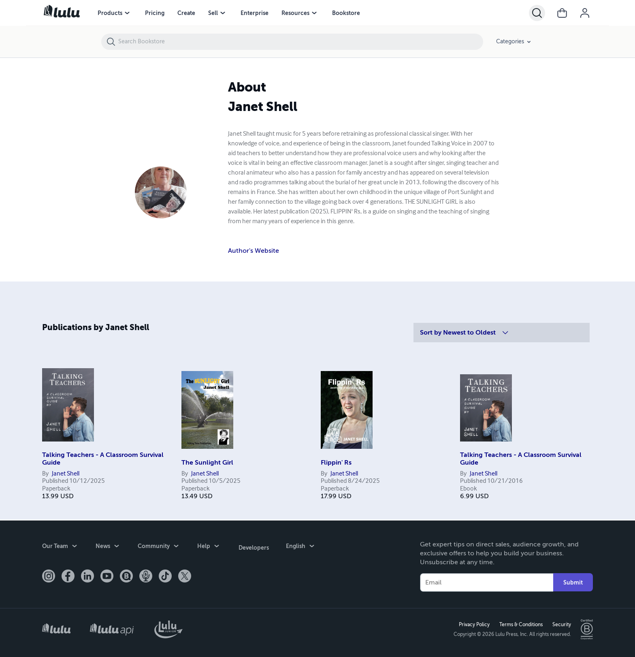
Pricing (154, 13)
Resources (295, 13)
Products (110, 13)
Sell (213, 13)
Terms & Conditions (520, 624)
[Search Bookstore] (300, 42)
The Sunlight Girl (207, 462)
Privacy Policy (473, 624)
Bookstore (346, 13)
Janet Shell (65, 474)
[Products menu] (127, 13)
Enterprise (254, 13)
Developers (253, 546)
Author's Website (253, 250)
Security (561, 624)
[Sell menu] (223, 13)
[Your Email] (486, 581)
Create (186, 13)
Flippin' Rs (336, 462)
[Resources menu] (314, 13)
